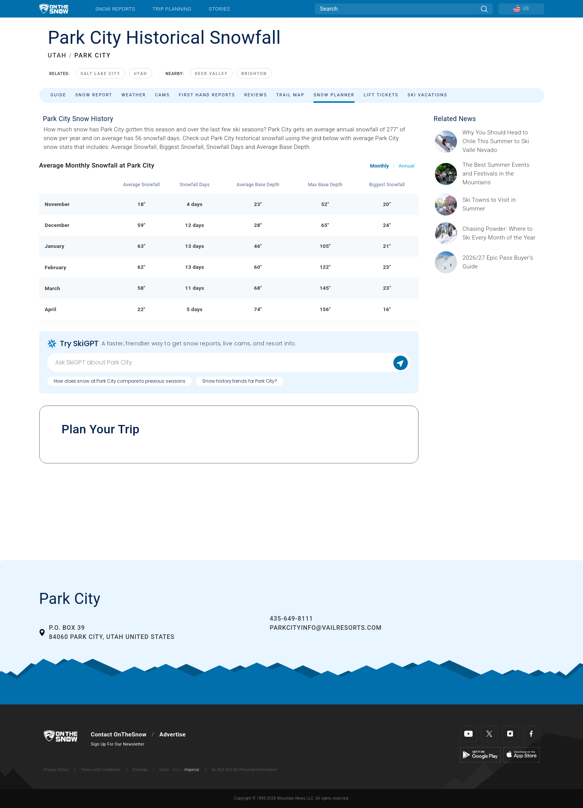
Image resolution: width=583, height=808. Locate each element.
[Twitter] (489, 734)
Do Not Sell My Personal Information (245, 770)
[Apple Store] (521, 754)
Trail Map (290, 95)
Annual (406, 166)
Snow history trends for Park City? (239, 381)
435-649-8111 (291, 618)
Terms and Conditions (100, 770)
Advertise (173, 734)
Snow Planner (334, 95)
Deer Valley (211, 73)
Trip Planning (171, 9)
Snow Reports (115, 9)
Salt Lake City (100, 73)
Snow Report (93, 95)
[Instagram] (510, 734)
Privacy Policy (56, 770)
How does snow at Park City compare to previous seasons (120, 381)
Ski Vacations (427, 95)
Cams (162, 95)
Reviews (255, 95)
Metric (177, 770)
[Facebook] (531, 734)
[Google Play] (480, 754)
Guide (58, 95)
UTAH (57, 55)
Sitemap (140, 770)
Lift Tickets (381, 95)
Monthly (379, 166)
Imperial (191, 770)
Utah (140, 73)
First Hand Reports (207, 95)
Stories (219, 9)
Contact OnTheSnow (119, 734)
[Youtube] (468, 734)
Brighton (254, 73)
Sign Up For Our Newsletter (118, 744)
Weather (133, 95)
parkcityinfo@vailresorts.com (326, 627)
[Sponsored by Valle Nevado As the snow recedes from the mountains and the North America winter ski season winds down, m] (501, 141)
